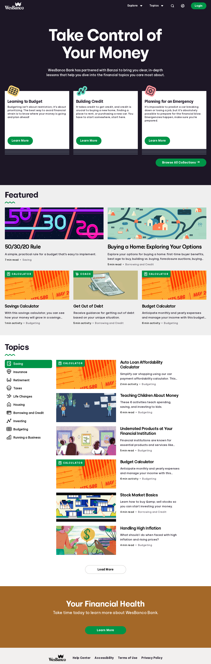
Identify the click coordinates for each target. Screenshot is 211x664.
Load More (106, 569)
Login (198, 5)
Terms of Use (127, 657)
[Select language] (183, 6)
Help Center (82, 657)
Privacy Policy (151, 657)
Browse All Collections (179, 162)
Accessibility (104, 657)
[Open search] (172, 6)
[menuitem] (28, 372)
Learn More (20, 140)
